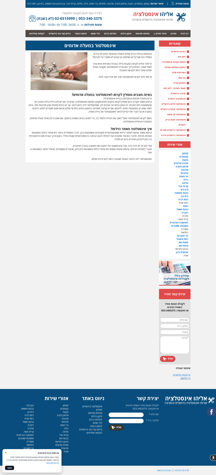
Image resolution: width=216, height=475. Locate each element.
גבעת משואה (181, 192)
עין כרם (184, 189)
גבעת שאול (182, 209)
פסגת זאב (183, 242)
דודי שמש (95, 33)
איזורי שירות (161, 33)
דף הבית (184, 33)
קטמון (185, 153)
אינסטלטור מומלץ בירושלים (173, 109)
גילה (185, 179)
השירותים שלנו (179, 72)
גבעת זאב (183, 245)
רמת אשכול (182, 239)
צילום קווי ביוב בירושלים (60, 33)
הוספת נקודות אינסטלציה (174, 62)
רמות (185, 206)
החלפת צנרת (180, 83)
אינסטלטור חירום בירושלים (174, 103)
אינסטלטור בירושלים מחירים (173, 130)
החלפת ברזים (110, 33)
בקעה (185, 160)
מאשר (9, 468)
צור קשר (182, 77)
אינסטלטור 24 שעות (176, 114)
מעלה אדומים (181, 163)
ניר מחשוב (185, 378)
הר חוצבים (182, 235)
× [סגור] (6, 452)
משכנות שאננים (179, 225)
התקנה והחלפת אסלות (175, 67)
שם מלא (154, 414)
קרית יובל (183, 186)
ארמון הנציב (182, 166)
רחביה (185, 212)
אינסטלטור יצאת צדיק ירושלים (175, 122)
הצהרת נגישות (164, 470)
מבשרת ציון (182, 252)
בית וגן (184, 196)
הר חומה (183, 176)
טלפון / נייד (152, 420)
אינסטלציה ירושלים (177, 98)
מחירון (173, 33)
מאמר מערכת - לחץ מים (175, 88)
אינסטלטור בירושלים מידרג (173, 135)
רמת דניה (183, 199)
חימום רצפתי (81, 33)
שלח (168, 358)
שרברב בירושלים (178, 93)
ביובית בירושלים (178, 51)
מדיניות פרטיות (182, 470)
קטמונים (183, 156)
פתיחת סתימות (143, 33)
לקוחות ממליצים (37, 33)
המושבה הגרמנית (179, 222)
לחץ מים (182, 56)
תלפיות (184, 173)
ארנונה (184, 169)
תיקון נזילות (126, 33)
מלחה (185, 183)
